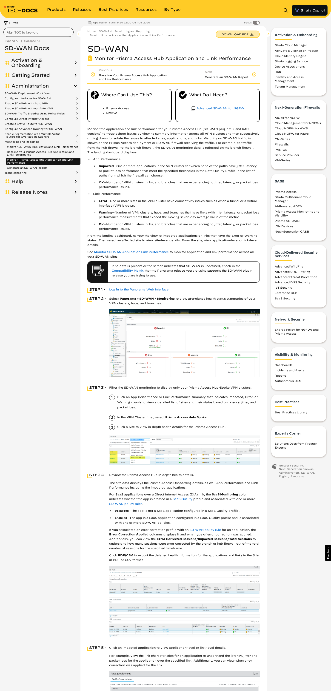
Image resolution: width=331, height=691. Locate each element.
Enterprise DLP (286, 292)
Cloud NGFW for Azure (292, 133)
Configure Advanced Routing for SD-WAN (33, 128)
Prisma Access (286, 191)
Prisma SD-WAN (287, 220)
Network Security (291, 465)
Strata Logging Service (291, 61)
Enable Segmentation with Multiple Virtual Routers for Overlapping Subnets (33, 135)
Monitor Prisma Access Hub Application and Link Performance (40, 161)
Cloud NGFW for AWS (291, 128)
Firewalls (282, 144)
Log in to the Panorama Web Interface (138, 289)
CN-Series (282, 139)
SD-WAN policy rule (205, 530)
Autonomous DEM (288, 380)
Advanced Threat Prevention (296, 277)
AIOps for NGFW (287, 117)
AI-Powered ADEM (288, 206)
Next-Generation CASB (292, 231)
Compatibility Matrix (128, 270)
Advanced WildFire (289, 266)
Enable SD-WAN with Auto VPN (27, 103)
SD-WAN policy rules (125, 504)
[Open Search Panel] (287, 10)
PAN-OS (281, 149)
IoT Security (284, 287)
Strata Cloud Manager (291, 45)
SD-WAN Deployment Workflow (27, 93)
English (283, 476)
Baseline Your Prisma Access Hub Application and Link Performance (40, 153)
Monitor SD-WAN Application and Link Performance (42, 146)
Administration (30, 85)
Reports (280, 375)
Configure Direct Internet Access (27, 118)
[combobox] (38, 32)
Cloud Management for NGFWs (298, 123)
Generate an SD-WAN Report (27, 167)
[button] (328, 553)
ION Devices (284, 226)
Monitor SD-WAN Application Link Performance (131, 252)
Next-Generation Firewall (296, 468)
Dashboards (283, 365)
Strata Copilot (309, 10)
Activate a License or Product (296, 50)
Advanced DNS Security (292, 282)
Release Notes (29, 192)
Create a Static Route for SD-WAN (28, 123)
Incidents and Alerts (289, 370)
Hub (278, 71)
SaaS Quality (182, 499)
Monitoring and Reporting (22, 141)
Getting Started (30, 75)
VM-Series (282, 160)
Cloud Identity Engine (290, 55)
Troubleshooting (16, 172)
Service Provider (287, 154)
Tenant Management (290, 86)
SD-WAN (105, 31)
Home (91, 31)
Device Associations (290, 66)
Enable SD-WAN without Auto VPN (29, 108)
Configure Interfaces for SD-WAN (28, 98)
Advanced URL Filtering (292, 271)
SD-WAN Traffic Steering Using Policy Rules (35, 113)
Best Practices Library (291, 412)
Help (17, 181)
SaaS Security (285, 298)
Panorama (298, 476)
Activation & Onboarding (27, 63)
